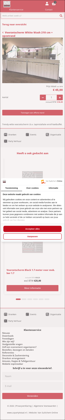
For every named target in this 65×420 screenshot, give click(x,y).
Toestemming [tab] (11, 188)
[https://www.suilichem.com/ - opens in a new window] (51, 181)
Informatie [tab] (53, 188)
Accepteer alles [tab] (32, 229)
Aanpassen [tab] (32, 236)
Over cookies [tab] (32, 188)
